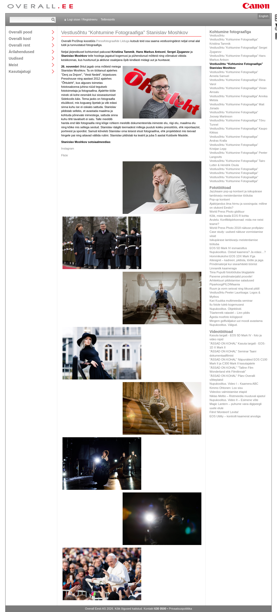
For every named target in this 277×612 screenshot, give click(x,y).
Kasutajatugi (20, 71)
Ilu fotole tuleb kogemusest (227, 304)
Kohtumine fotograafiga (230, 32)
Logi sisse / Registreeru (82, 19)
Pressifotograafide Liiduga (112, 41)
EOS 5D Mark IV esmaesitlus (228, 248)
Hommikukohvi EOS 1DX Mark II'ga (232, 256)
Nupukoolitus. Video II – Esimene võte (234, 400)
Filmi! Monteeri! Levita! (224, 412)
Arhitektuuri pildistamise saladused (232, 280)
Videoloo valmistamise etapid (228, 391)
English (263, 16)
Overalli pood (20, 32)
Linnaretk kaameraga (223, 268)
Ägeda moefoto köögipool (226, 316)
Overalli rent (19, 45)
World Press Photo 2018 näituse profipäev (237, 227)
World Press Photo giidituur (227, 211)
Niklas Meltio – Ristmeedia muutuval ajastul (237, 396)
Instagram (67, 148)
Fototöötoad (220, 188)
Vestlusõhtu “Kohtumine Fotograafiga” (234, 169)
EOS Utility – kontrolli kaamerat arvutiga (235, 416)
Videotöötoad (221, 332)
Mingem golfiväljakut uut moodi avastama (236, 320)
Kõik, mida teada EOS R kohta (229, 215)
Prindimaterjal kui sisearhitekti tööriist (233, 264)
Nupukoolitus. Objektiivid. (226, 308)
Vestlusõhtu (217, 35)
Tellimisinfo (108, 19)
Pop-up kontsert (220, 199)
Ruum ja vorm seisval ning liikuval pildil (234, 288)
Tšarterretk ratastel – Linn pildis (230, 312)
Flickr (64, 155)
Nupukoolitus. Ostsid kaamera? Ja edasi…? (238, 252)
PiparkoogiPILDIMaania (225, 284)
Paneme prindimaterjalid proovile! (231, 276)
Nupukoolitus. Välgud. (224, 324)
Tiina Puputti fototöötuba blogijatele (232, 272)
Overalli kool (20, 38)
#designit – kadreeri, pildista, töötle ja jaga (236, 260)
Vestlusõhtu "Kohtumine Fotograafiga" (234, 172)
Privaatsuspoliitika (180, 608)
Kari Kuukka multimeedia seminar (231, 300)
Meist (13, 65)
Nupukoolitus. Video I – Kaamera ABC (234, 383)
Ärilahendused (21, 52)
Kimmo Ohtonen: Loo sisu (226, 387)
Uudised (16, 58)
